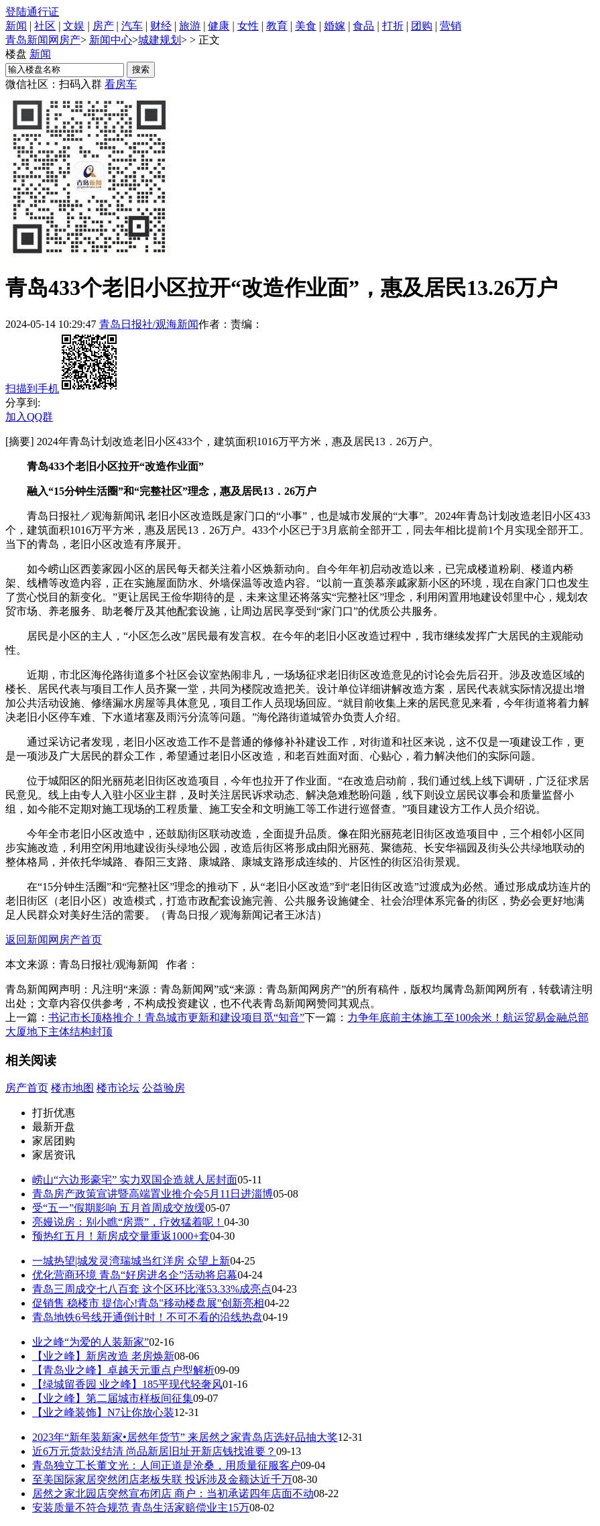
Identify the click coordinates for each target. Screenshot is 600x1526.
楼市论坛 (118, 1088)
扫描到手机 (62, 388)
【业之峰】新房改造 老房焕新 (103, 1356)
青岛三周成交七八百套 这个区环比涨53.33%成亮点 (152, 1289)
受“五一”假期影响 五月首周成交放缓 (118, 1208)
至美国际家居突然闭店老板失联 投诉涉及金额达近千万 (162, 1479)
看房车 (121, 84)
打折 (393, 26)
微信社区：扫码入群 (53, 84)
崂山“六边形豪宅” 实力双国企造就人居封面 (134, 1179)
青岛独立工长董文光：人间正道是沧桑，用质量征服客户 (166, 1465)
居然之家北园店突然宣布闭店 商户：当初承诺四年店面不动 (173, 1493)
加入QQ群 (29, 416)
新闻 (16, 26)
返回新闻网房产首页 (53, 939)
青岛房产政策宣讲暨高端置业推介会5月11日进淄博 (152, 1193)
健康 (218, 26)
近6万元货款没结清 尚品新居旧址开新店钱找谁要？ (154, 1451)
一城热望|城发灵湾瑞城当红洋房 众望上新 (131, 1261)
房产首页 (26, 1088)
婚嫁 (334, 26)
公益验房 (163, 1088)
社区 (45, 26)
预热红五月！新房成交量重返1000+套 (121, 1236)
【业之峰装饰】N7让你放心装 (103, 1412)
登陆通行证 (32, 11)
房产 (103, 26)
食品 (363, 26)
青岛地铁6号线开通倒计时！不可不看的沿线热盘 (147, 1317)
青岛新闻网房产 (42, 40)
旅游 (189, 26)
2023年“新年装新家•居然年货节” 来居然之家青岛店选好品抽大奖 (185, 1437)
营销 (450, 26)
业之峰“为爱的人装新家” (90, 1342)
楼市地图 (72, 1088)
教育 (277, 26)
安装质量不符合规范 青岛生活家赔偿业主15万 (140, 1507)
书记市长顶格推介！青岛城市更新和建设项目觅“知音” (176, 1017)
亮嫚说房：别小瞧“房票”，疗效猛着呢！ (128, 1222)
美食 (305, 26)
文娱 (73, 26)
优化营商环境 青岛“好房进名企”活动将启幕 (134, 1275)
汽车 (132, 26)
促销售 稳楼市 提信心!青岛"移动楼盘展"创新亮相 (148, 1303)
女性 (248, 26)
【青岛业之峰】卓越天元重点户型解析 (123, 1370)
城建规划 (159, 40)
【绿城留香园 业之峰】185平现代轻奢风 (127, 1384)
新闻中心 (110, 40)
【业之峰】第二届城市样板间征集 (112, 1398)
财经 (161, 26)
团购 (421, 26)
